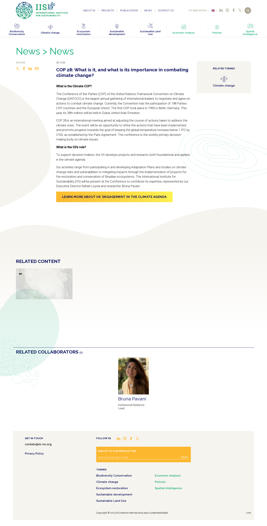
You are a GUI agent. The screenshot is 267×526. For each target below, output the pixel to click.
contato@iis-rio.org (38, 444)
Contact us (166, 10)
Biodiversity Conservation (114, 475)
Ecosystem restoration (112, 488)
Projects (107, 10)
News (148, 10)
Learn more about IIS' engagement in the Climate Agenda (114, 197)
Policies (160, 482)
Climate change (107, 482)
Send (184, 457)
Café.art (248, 513)
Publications (129, 10)
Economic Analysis (168, 475)
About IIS (89, 10)
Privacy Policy (34, 453)
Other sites (197, 10)
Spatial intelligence (168, 488)
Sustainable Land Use (111, 500)
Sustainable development (114, 494)
